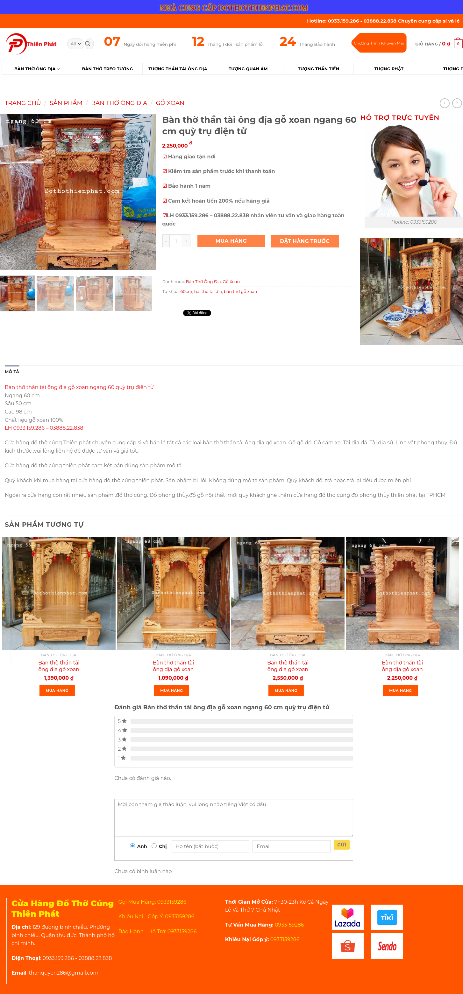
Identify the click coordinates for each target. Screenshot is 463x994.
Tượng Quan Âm (248, 68)
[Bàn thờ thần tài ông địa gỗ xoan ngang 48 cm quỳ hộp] (173, 593)
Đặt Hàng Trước (305, 241)
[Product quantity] (175, 240)
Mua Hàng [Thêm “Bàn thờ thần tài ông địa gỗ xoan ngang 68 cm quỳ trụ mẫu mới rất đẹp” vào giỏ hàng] (400, 690)
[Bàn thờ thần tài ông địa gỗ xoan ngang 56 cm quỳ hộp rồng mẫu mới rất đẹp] (59, 593)
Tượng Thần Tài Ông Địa (177, 68)
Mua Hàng (231, 241)
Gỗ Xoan (170, 103)
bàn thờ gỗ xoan (240, 291)
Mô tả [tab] (12, 371)
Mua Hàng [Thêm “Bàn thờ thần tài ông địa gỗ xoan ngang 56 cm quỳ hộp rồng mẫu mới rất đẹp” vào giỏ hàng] (57, 690)
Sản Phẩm (66, 103)
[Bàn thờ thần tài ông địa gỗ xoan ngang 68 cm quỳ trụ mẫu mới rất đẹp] (402, 593)
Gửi (341, 845)
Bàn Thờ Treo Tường (107, 68)
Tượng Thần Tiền (318, 68)
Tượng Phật (388, 68)
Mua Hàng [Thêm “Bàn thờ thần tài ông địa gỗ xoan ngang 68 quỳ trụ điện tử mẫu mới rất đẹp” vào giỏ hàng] (286, 690)
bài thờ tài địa (208, 291)
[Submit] (87, 43)
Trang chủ (23, 103)
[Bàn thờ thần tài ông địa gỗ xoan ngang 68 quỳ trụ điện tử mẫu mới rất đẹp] (288, 593)
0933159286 (289, 925)
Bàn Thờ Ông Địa (37, 69)
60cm (186, 291)
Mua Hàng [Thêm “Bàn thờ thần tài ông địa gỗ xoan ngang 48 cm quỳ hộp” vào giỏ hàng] (171, 690)
